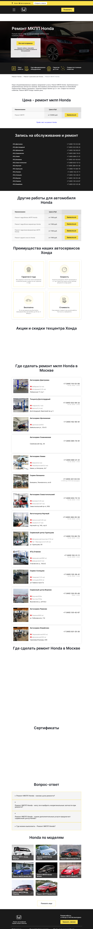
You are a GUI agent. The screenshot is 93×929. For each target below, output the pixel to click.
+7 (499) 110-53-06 (73, 144)
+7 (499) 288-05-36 (73, 165)
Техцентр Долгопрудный (40, 399)
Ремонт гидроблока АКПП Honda (26, 217)
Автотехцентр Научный (39, 514)
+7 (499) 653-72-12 (73, 162)
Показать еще (46, 903)
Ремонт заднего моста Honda (25, 237)
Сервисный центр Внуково (41, 590)
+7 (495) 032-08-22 (73, 147)
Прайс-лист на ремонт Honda (46, 122)
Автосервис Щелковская (40, 418)
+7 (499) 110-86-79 (73, 169)
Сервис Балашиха (37, 475)
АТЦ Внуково (17, 178)
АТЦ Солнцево (17, 175)
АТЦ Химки (16, 156)
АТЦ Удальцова (17, 169)
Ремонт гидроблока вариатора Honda (28, 224)
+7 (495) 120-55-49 (73, 178)
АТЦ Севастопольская (19, 162)
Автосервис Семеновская (40, 437)
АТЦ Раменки (17, 181)
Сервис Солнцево (37, 571)
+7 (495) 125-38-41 (73, 175)
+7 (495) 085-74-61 (73, 153)
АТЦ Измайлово (17, 184)
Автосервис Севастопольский (42, 494)
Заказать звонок (69, 922)
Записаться (71, 115)
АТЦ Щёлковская (18, 150)
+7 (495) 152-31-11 (73, 172)
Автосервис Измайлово (39, 628)
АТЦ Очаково (17, 172)
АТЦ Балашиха (17, 159)
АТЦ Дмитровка (18, 144)
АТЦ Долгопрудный (19, 147)
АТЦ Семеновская (18, 153)
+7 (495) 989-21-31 (73, 156)
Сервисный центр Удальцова (42, 533)
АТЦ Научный (17, 165)
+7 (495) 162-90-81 (73, 150)
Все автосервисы (26, 43)
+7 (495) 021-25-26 (73, 184)
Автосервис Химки (37, 456)
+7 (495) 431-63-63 (73, 159)
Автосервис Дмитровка (39, 380)
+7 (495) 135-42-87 (73, 181)
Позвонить (67, 10)
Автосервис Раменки (38, 609)
